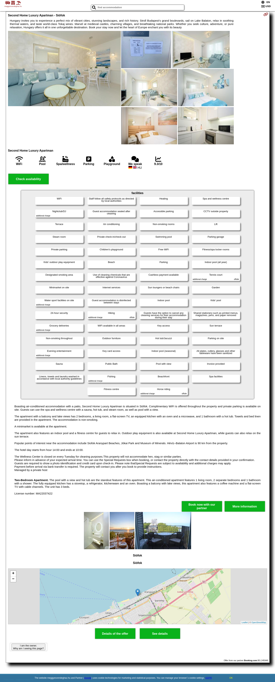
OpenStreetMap (259, 622)
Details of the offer (115, 633)
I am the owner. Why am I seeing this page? (28, 647)
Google (87, 678)
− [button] (13, 579)
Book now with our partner (201, 506)
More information (244, 506)
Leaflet (245, 622)
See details (160, 633)
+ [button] (13, 573)
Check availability (28, 179)
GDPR (208, 678)
